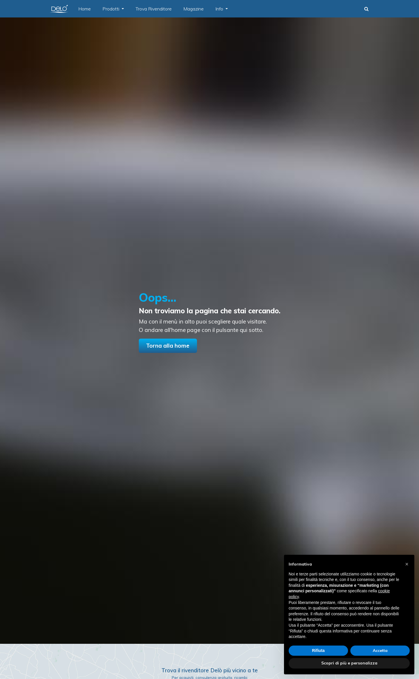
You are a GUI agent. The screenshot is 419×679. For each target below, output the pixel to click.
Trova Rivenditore (154, 9)
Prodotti (111, 9)
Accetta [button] (380, 650)
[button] (366, 9)
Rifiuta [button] (318, 650)
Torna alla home (167, 345)
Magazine (193, 9)
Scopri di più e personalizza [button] (349, 663)
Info (219, 9)
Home (84, 9)
